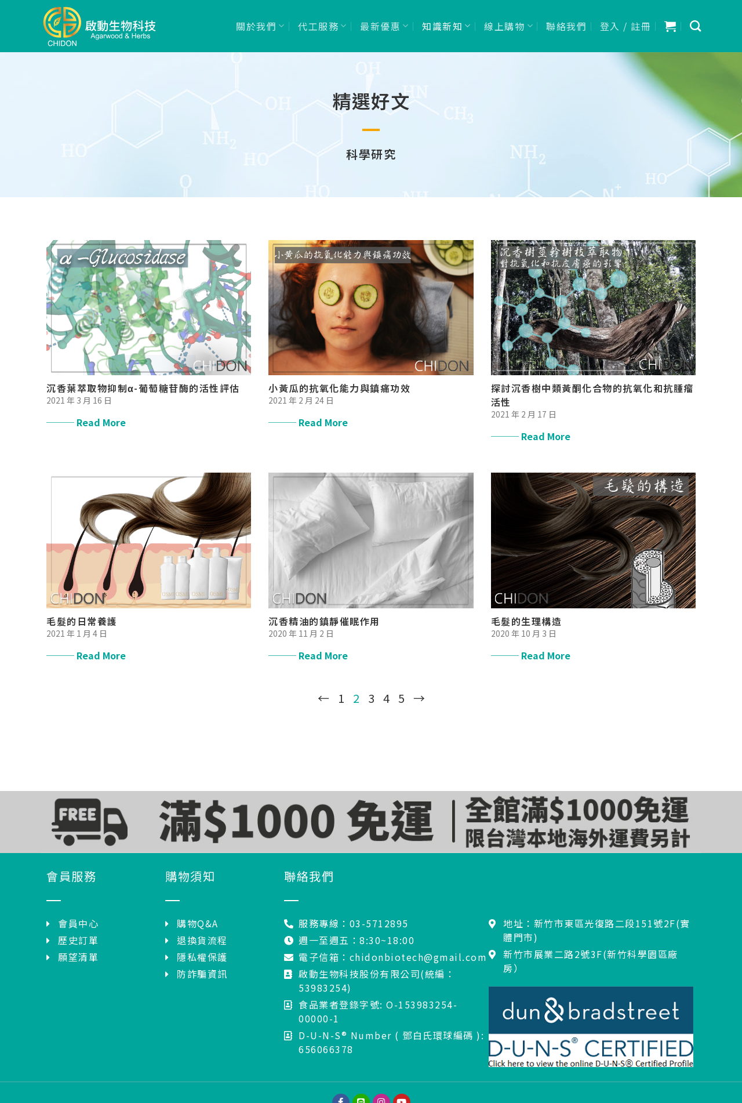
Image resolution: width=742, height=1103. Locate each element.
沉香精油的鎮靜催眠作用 (324, 621)
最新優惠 (384, 26)
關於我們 (260, 26)
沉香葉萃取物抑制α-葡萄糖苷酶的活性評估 (143, 388)
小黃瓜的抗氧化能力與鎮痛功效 (339, 388)
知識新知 (446, 26)
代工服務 (322, 26)
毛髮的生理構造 (526, 621)
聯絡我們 (566, 26)
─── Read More (86, 422)
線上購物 (508, 26)
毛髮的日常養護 (82, 621)
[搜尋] (696, 25)
